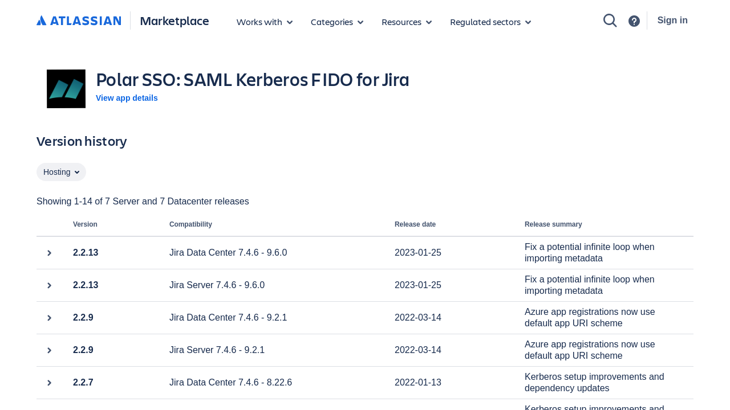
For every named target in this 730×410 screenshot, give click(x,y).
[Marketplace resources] (406, 22)
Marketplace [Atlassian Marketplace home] (174, 20)
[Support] (634, 21)
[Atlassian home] (78, 21)
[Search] (610, 20)
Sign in (673, 20)
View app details (127, 97)
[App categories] (337, 22)
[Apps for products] (265, 22)
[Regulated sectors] (490, 22)
